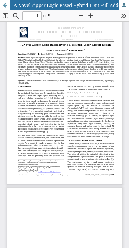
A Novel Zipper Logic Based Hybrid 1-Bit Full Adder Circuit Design (71, 5)
